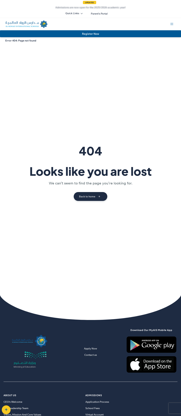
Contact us (90, 354)
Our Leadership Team (16, 408)
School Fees (92, 408)
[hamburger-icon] (172, 24)
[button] (99, 13)
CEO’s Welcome (13, 401)
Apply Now (90, 348)
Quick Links (74, 13)
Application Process (97, 401)
